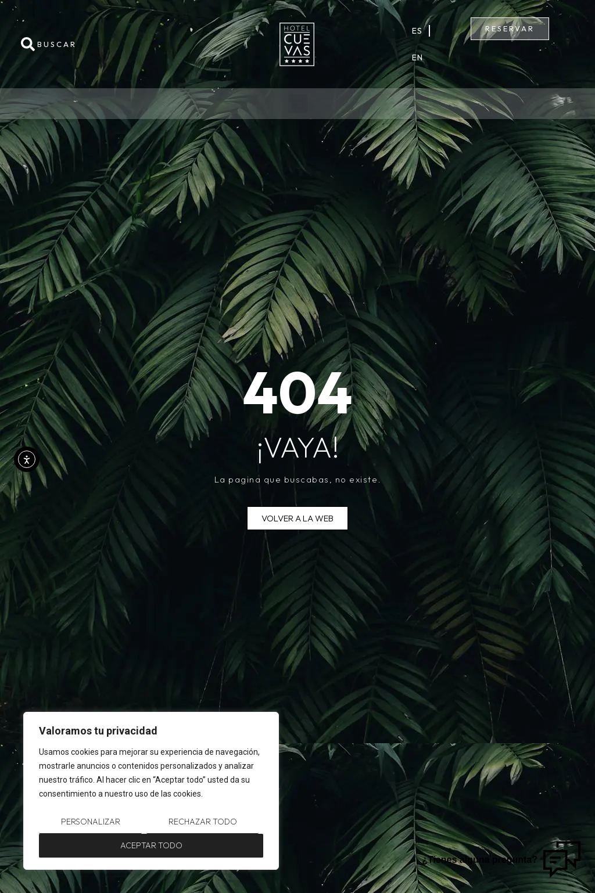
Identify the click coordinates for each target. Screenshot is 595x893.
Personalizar (90, 821)
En (418, 57)
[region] (151, 791)
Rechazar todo (203, 821)
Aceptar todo (151, 845)
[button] (297, 103)
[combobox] (103, 44)
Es (417, 31)
